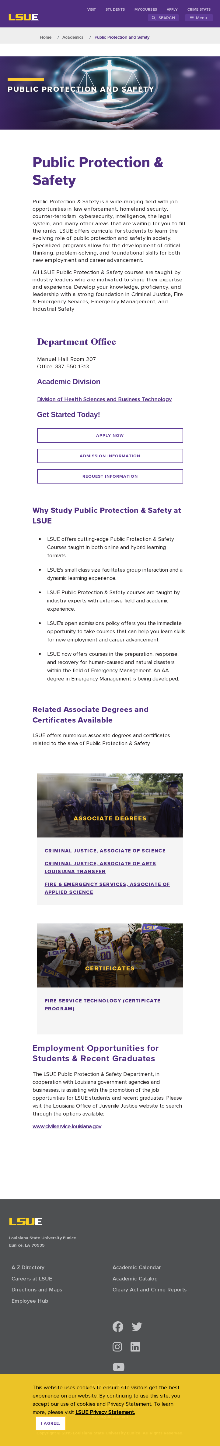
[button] (118, 1327)
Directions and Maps (37, 1290)
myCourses (145, 10)
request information (110, 476)
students (115, 10)
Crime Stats (199, 10)
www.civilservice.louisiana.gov (67, 1126)
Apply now (110, 436)
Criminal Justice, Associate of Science (105, 850)
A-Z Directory (28, 1267)
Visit (91, 10)
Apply (172, 10)
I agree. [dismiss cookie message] (51, 1423)
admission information (110, 456)
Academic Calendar (137, 1267)
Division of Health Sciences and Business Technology (104, 399)
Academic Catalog (135, 1279)
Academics (72, 37)
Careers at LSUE (32, 1279)
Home (46, 37)
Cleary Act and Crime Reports (150, 1290)
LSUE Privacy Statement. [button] (105, 1412)
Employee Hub (30, 1301)
